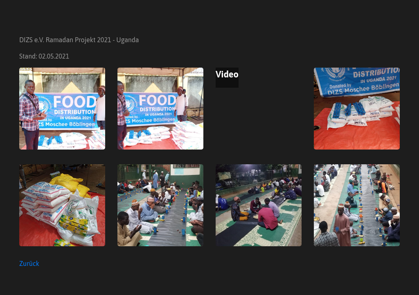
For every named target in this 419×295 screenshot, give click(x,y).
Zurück (29, 263)
